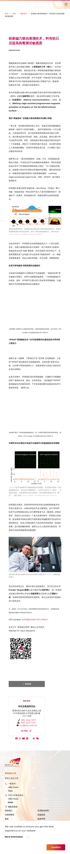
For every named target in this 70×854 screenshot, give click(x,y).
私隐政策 (41, 815)
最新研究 (23, 13)
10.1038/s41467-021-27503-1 (35, 619)
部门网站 (26, 731)
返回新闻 (28, 684)
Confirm (55, 847)
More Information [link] (14, 837)
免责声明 (41, 819)
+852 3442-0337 (28, 723)
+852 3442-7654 (13, 789)
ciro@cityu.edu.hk (28, 725)
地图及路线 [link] (12, 807)
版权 (7, 819)
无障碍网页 (9, 815)
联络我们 (9, 810)
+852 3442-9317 (28, 720)
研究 (14, 13)
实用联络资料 (43, 810)
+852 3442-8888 (13, 801)
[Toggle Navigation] (66, 4)
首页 (6, 13)
